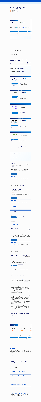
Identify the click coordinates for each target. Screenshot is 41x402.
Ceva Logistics (14, 157)
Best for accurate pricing (23, 20)
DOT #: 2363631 (22, 185)
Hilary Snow (17, 11)
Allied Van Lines (23, 328)
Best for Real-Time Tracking (14, 20)
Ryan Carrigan (13, 10)
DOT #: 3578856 (22, 275)
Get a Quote (13, 265)
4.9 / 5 (16, 123)
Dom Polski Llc (14, 156)
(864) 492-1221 (14, 127)
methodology (26, 281)
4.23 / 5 (23, 330)
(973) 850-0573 (21, 265)
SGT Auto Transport (21, 71)
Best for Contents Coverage (23, 325)
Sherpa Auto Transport (21, 68)
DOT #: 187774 (21, 251)
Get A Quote (14, 337)
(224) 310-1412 (14, 85)
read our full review (22, 112)
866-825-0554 (23, 338)
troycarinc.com (12, 166)
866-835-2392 (14, 338)
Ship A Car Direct (20, 72)
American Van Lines (14, 328)
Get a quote (14, 31)
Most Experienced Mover (14, 325)
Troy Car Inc (13, 153)
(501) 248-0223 (14, 114)
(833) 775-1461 (14, 98)
